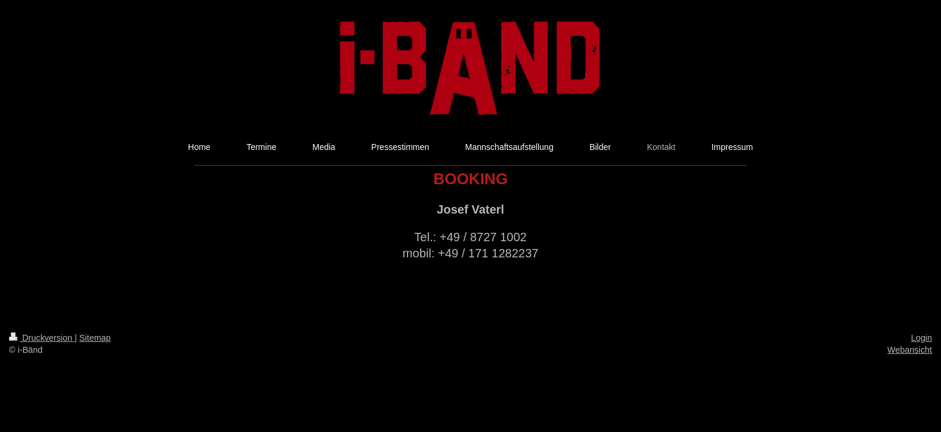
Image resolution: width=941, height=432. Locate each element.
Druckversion (41, 338)
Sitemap (94, 338)
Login (921, 338)
